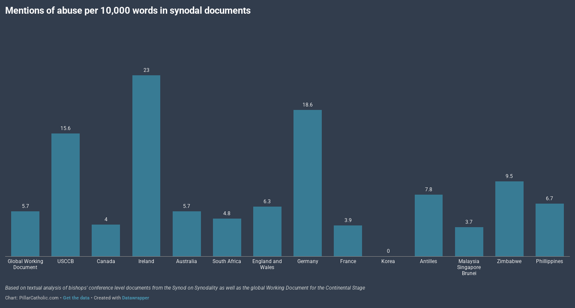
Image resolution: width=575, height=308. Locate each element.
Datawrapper (135, 298)
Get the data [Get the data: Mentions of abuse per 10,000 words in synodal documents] (76, 298)
